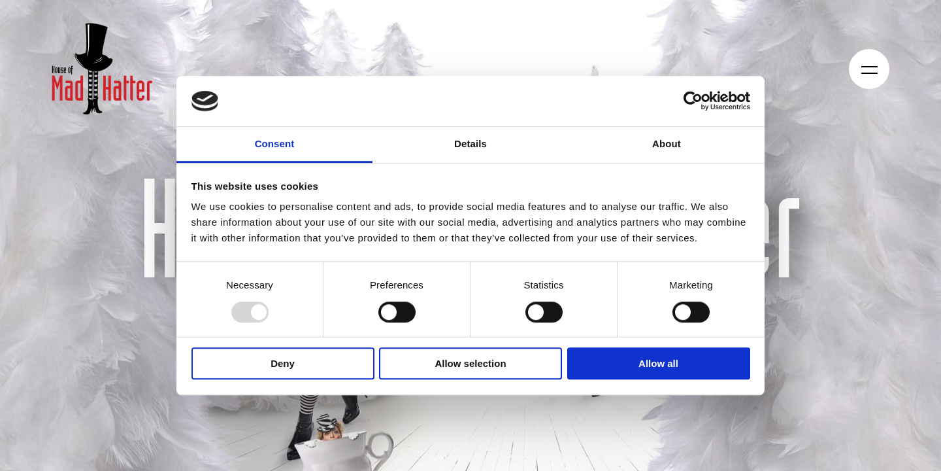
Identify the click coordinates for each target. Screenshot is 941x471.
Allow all (658, 363)
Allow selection (470, 363)
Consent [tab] (275, 143)
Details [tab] (470, 143)
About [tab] (666, 143)
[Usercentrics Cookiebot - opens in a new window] (693, 101)
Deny (283, 363)
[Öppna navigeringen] (869, 69)
